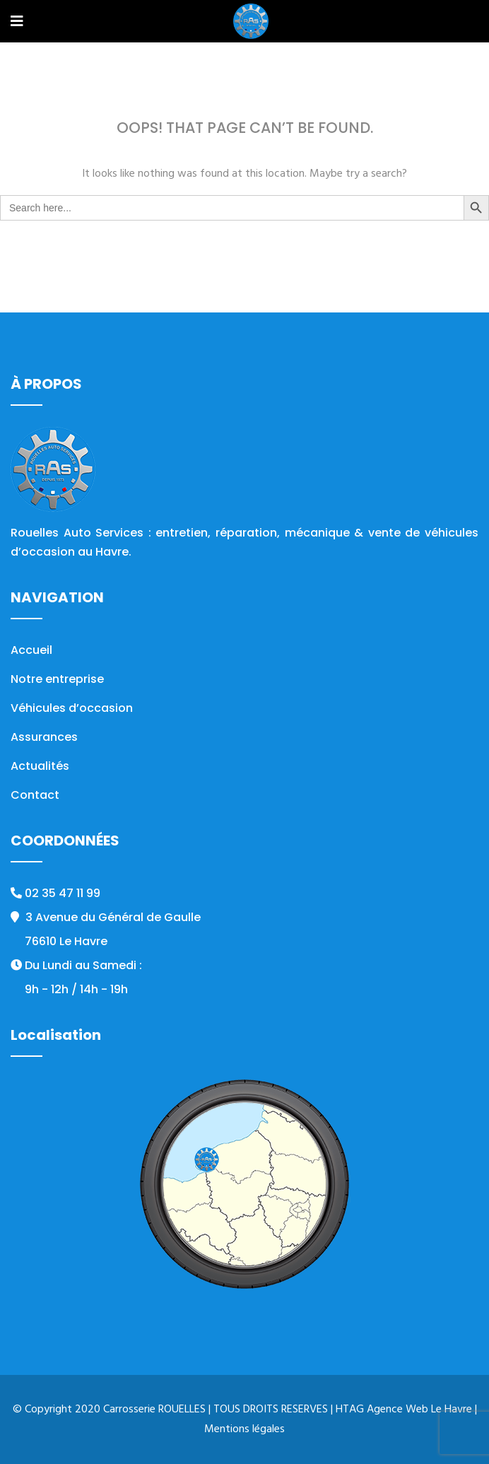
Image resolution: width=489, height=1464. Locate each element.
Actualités (40, 766)
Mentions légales (244, 1429)
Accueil (31, 650)
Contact (35, 795)
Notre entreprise (57, 679)
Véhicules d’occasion (72, 708)
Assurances (44, 737)
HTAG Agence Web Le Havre (404, 1409)
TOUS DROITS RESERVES (270, 1409)
